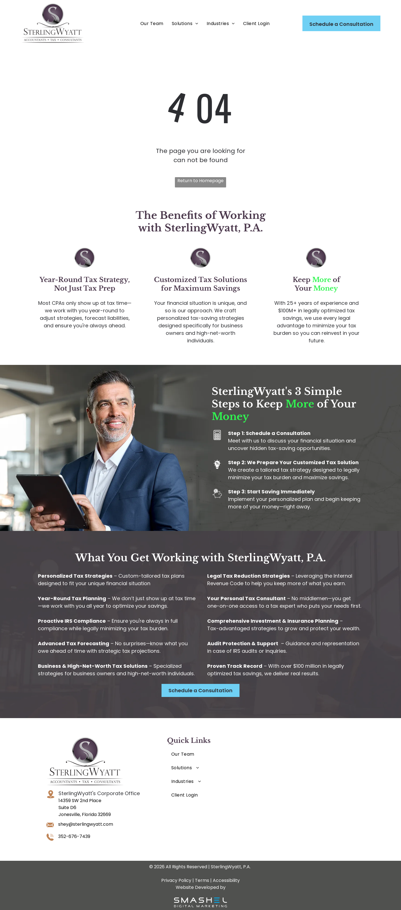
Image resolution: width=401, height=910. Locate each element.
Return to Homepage (200, 180)
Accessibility (226, 880)
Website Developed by (201, 887)
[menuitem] (152, 23)
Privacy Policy (176, 880)
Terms (202, 880)
